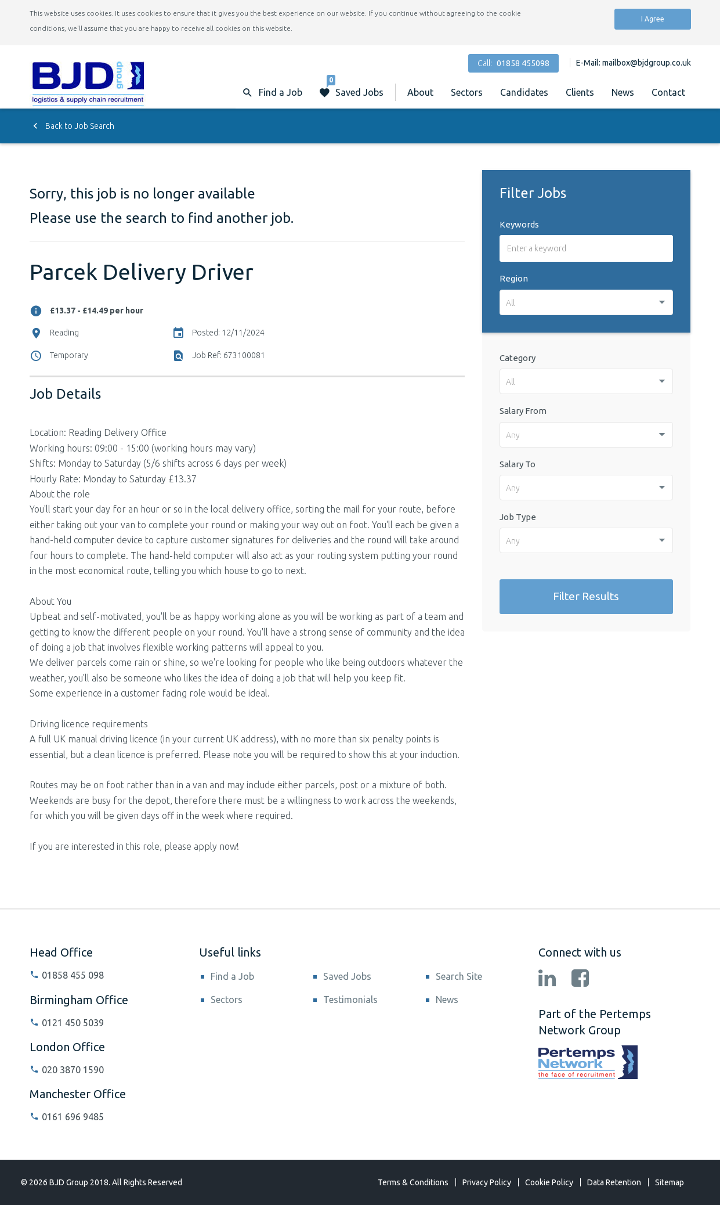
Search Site (459, 976)
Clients (580, 92)
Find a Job (232, 976)
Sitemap (669, 1182)
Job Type (518, 517)
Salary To (518, 464)
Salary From (523, 411)
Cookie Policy (549, 1182)
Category (518, 358)
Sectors (467, 92)
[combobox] (587, 302)
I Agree (652, 19)
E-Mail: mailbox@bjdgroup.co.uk (633, 62)
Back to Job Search (72, 126)
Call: (513, 63)
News (623, 92)
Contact (668, 92)
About (420, 92)
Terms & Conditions (413, 1182)
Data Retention (614, 1182)
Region (514, 278)
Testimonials (350, 999)
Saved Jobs (355, 87)
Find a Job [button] (280, 92)
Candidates (524, 92)
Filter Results (586, 596)
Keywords (519, 224)
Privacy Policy (486, 1182)
